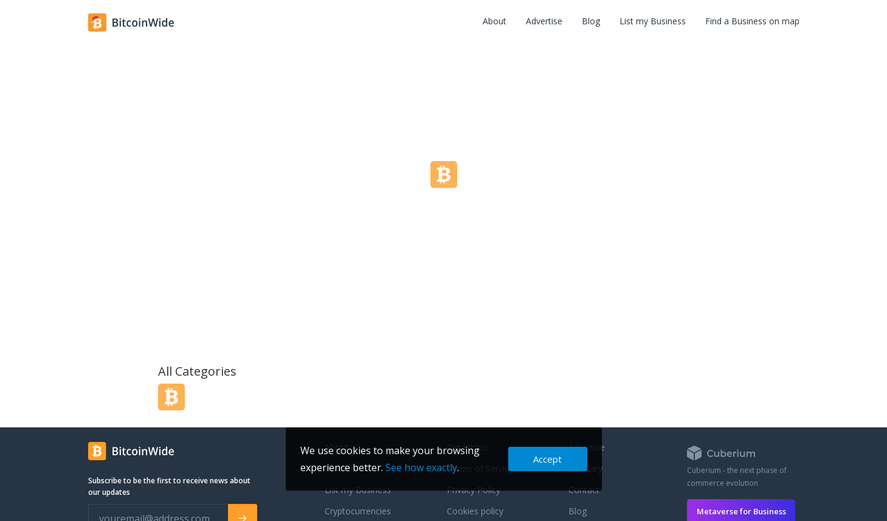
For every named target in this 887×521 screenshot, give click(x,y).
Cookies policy (475, 511)
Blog (591, 21)
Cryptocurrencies (358, 511)
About (494, 21)
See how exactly (421, 467)
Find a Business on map (752, 21)
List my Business (653, 21)
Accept (547, 459)
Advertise (544, 21)
